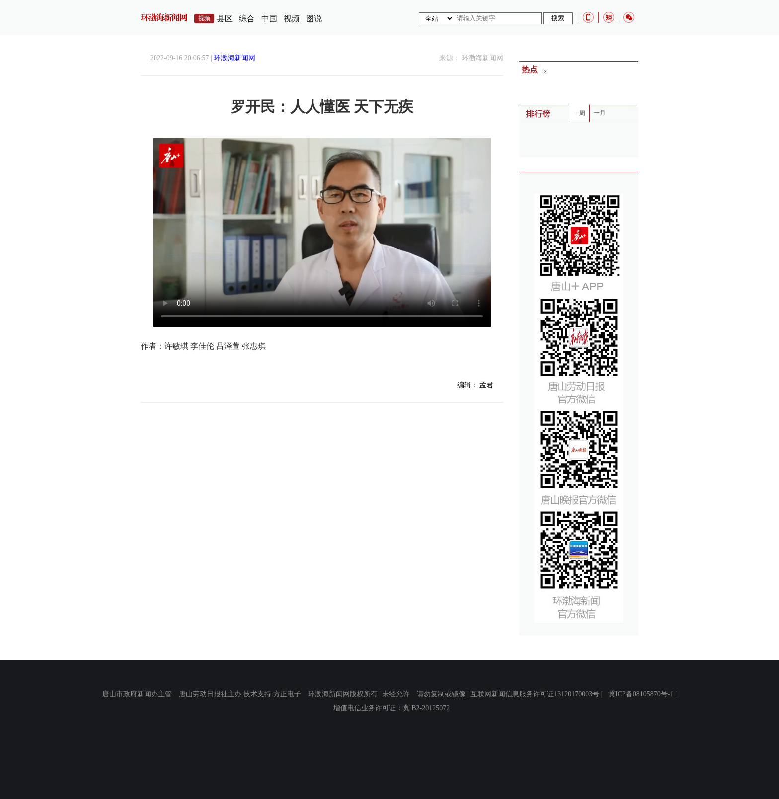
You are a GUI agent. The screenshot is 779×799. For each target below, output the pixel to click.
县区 (225, 18)
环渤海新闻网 (234, 58)
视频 (292, 18)
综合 (247, 18)
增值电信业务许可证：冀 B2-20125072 (391, 708)
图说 (314, 18)
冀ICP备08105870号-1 (640, 694)
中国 (269, 18)
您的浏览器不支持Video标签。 (322, 232)
